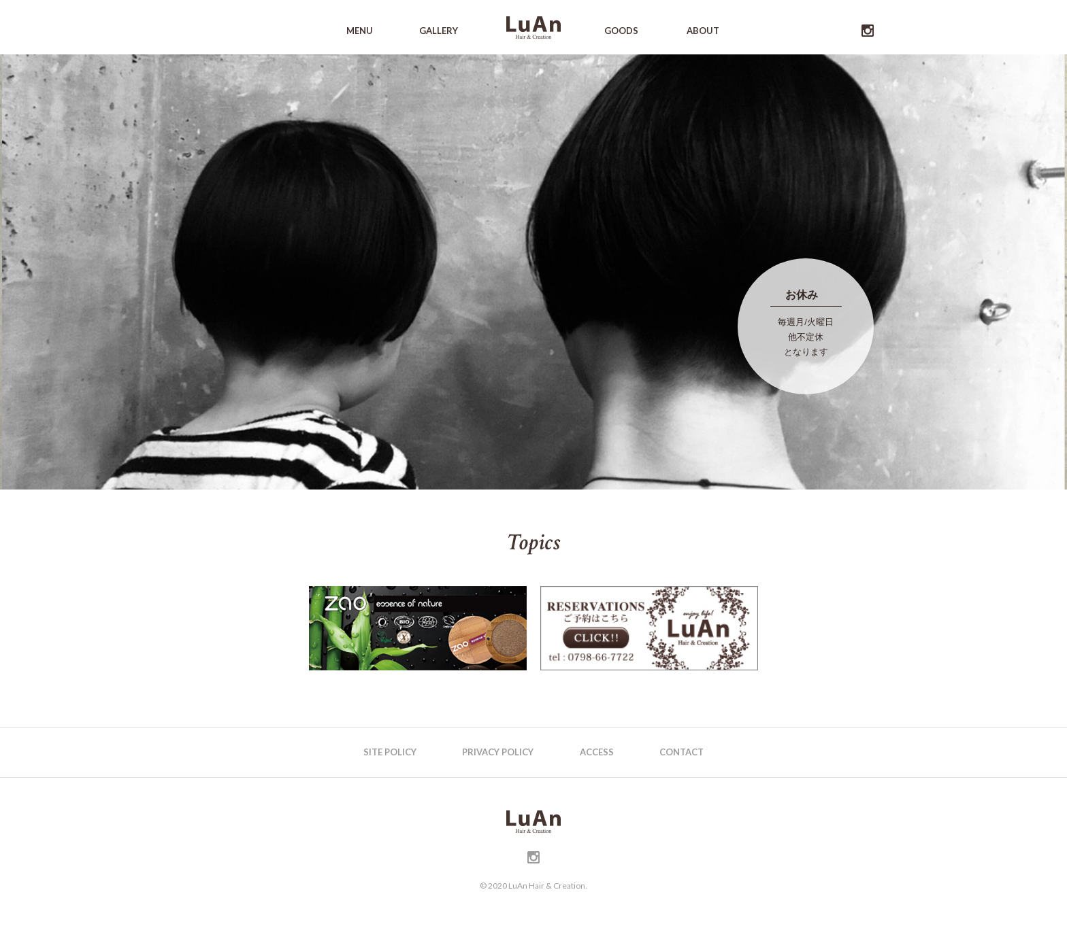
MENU (359, 30)
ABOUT (703, 30)
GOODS (621, 30)
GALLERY (438, 30)
